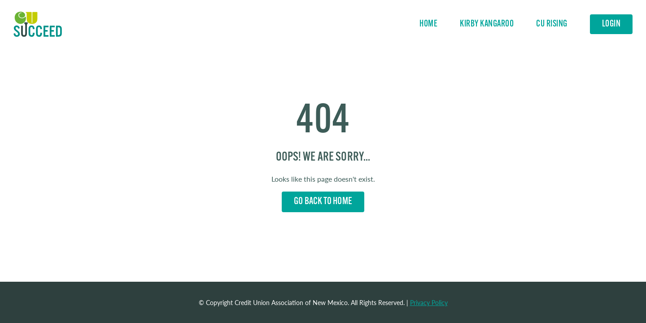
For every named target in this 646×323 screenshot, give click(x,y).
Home (37, 24)
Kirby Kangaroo (487, 24)
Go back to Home (323, 201)
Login (611, 24)
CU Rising (551, 24)
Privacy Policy (429, 302)
